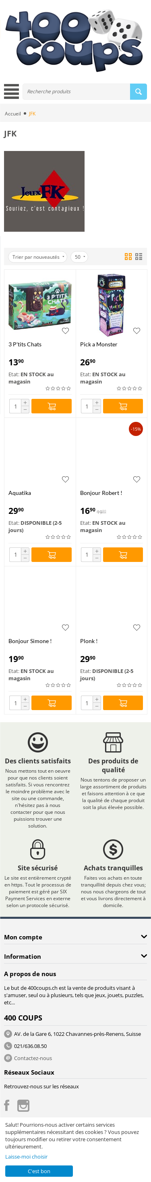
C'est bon (39, 1171)
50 (80, 257)
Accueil (13, 113)
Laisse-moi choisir (26, 1156)
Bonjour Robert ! (101, 492)
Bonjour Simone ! (30, 640)
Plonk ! (89, 640)
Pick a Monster (99, 344)
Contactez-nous (33, 1058)
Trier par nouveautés (38, 257)
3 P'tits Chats (24, 344)
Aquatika (19, 492)
